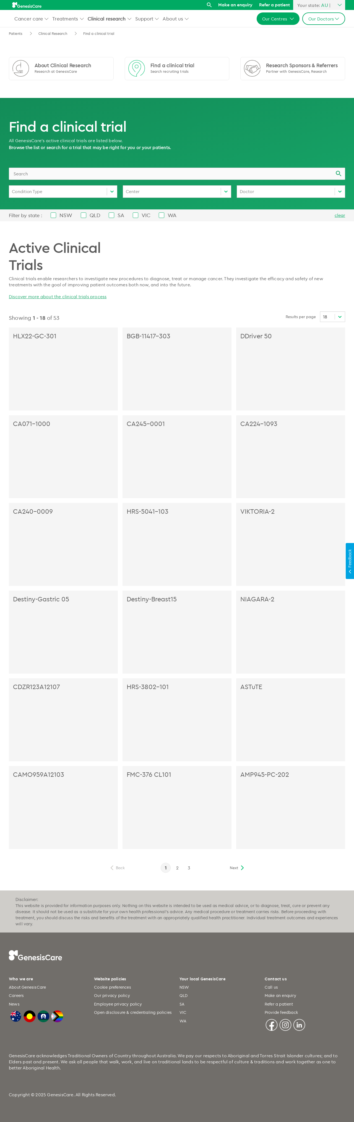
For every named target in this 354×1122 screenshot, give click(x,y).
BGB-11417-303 (148, 336)
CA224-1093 (258, 423)
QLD (183, 995)
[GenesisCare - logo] (26, 5)
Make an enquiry (235, 4)
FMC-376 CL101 (149, 774)
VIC (183, 1012)
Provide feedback (281, 1012)
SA (181, 1004)
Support (144, 18)
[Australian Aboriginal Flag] (30, 1016)
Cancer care (28, 18)
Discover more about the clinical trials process (57, 296)
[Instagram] (285, 1024)
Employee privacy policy (118, 1004)
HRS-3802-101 (148, 686)
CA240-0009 (33, 511)
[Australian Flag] (16, 1016)
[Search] (209, 5)
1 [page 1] (165, 868)
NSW (184, 987)
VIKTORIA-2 (257, 511)
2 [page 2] (177, 868)
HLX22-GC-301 (34, 336)
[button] (47, 19)
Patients (15, 33)
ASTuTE (251, 686)
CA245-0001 (146, 423)
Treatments (65, 18)
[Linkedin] (299, 1024)
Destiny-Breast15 (152, 599)
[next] (237, 867)
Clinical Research (52, 33)
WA (182, 1021)
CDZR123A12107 (36, 686)
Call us (271, 987)
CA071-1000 (31, 423)
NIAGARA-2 (257, 599)
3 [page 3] (189, 868)
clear (340, 215)
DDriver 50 (256, 336)
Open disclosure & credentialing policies (133, 1012)
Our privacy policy (112, 995)
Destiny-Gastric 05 (41, 599)
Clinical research (107, 18)
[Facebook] (271, 1024)
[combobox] (177, 174)
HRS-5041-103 (147, 511)
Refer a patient (274, 4)
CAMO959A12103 (38, 774)
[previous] (117, 867)
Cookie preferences (112, 987)
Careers (16, 995)
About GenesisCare (27, 987)
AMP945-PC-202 (264, 774)
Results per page (301, 316)
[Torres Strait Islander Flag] (43, 1016)
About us (173, 18)
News (14, 1004)
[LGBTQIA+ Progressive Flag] (57, 1016)
